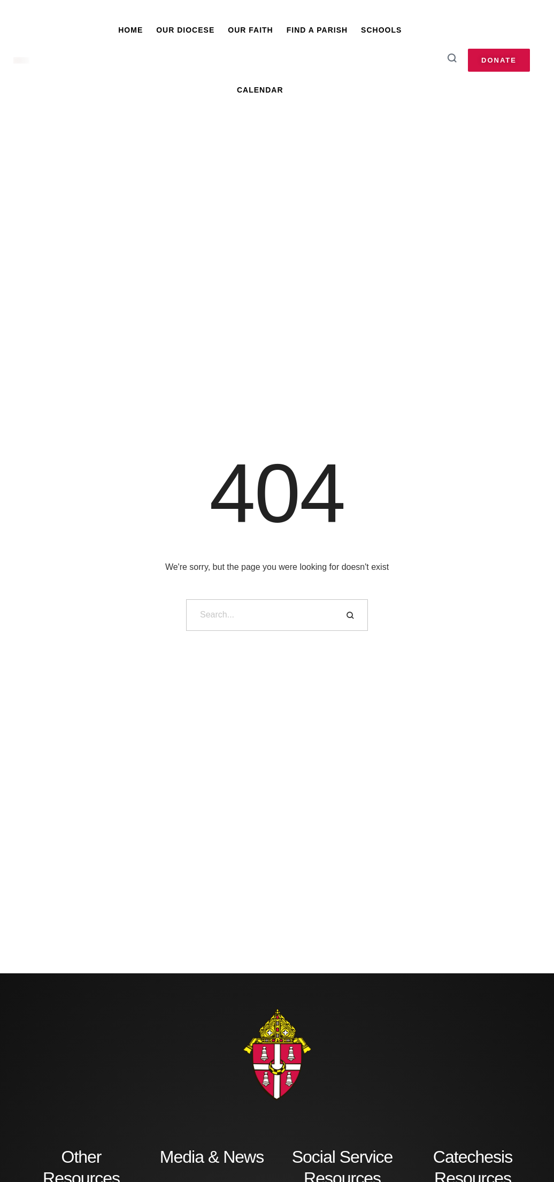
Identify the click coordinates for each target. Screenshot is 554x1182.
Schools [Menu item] (381, 30)
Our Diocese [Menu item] (185, 30)
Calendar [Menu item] (260, 90)
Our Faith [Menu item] (250, 30)
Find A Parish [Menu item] (317, 30)
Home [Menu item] (130, 30)
